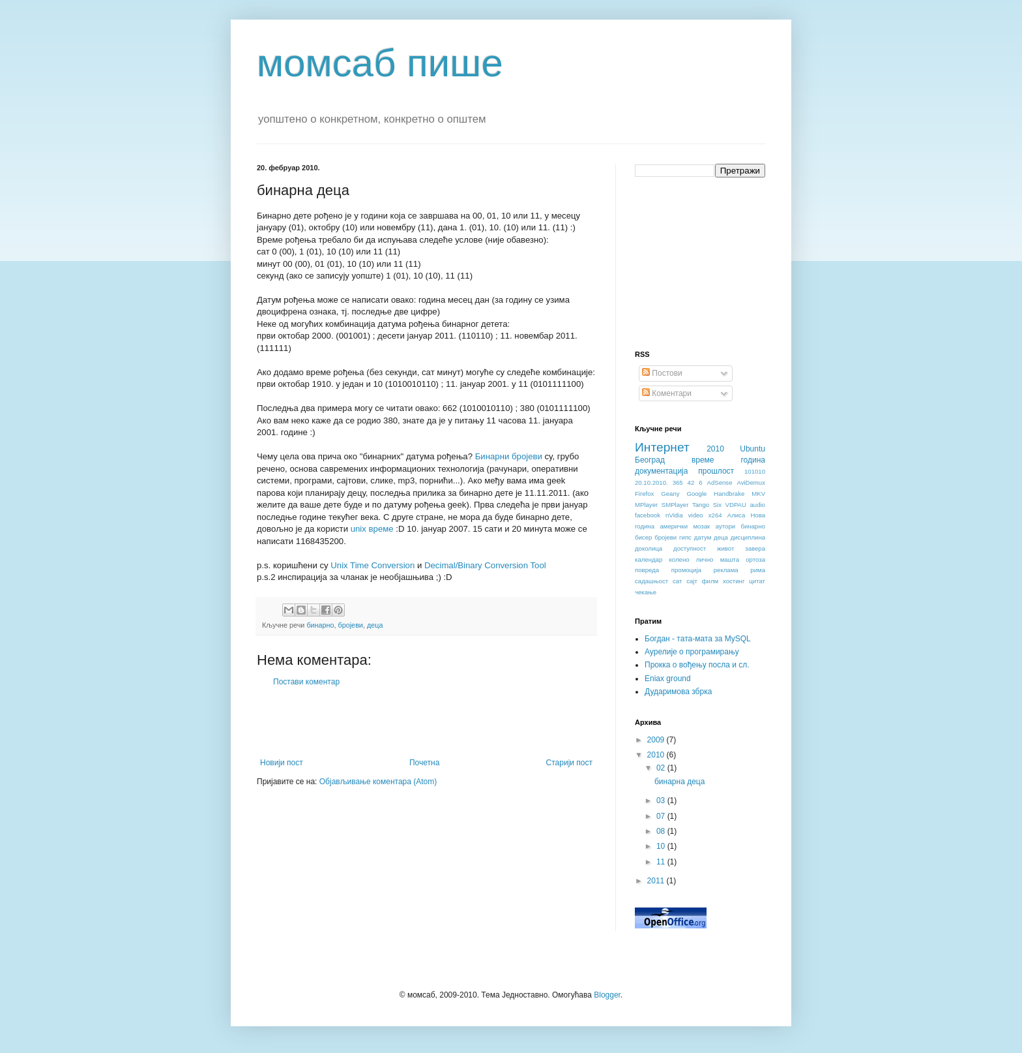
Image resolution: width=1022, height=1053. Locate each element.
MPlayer (646, 504)
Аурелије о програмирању (692, 651)
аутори (725, 526)
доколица (648, 548)
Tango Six (707, 504)
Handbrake (729, 493)
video (695, 515)
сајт (691, 581)
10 (661, 846)
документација (661, 471)
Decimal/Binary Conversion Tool (485, 565)
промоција (686, 569)
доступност (689, 548)
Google (696, 493)
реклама (726, 569)
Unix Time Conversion (372, 565)
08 (661, 831)
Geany (670, 493)
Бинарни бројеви (508, 456)
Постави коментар (306, 681)
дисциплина (748, 537)
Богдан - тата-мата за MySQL (698, 638)
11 (661, 861)
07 (661, 816)
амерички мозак (685, 526)
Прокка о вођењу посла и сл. (697, 664)
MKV (758, 493)
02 (661, 767)
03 (661, 800)
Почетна (424, 762)
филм (710, 581)
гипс (685, 537)
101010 (754, 471)
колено (679, 559)
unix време (372, 529)
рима (757, 569)
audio (757, 504)
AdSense (720, 482)
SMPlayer (675, 504)
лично (705, 559)
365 (678, 482)
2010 (715, 448)
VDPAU (735, 504)
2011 (657, 880)
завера (755, 548)
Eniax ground (668, 678)
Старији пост (569, 762)
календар (648, 559)
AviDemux (751, 482)
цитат (757, 581)
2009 (657, 739)
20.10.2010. (651, 482)
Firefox (644, 493)
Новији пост (281, 762)
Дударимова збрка (678, 691)
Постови (662, 373)
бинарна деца (679, 781)
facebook (647, 515)
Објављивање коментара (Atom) (378, 781)
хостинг (733, 581)
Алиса (736, 515)
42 (691, 482)
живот (725, 548)
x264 (715, 515)
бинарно (320, 625)
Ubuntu (752, 448)
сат (677, 581)
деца (375, 625)
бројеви (350, 625)
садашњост (651, 581)
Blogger (607, 995)
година (752, 460)
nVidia (674, 515)
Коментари (667, 393)
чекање (645, 592)
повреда (647, 569)
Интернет (662, 447)
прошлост (716, 471)
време (703, 460)
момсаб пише (380, 63)
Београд (650, 460)
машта (729, 559)
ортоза (755, 559)
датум (703, 537)
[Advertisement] (426, 722)
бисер (643, 537)
